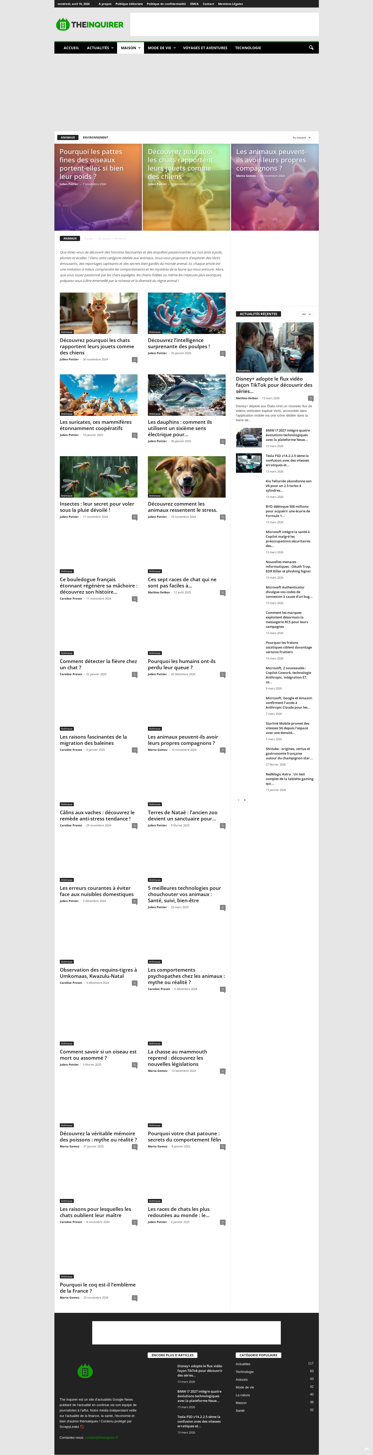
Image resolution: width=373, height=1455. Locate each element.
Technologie (248, 47)
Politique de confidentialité (166, 4)
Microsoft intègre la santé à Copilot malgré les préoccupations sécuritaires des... (288, 538)
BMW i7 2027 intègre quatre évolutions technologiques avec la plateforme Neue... (288, 435)
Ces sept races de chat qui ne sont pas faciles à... (182, 582)
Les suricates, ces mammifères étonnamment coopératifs (96, 425)
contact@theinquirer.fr (101, 1437)
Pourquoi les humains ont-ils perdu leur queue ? (182, 664)
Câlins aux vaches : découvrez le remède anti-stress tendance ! (97, 815)
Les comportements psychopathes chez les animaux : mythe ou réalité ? (186, 976)
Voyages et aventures (205, 47)
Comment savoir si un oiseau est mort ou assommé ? (98, 1054)
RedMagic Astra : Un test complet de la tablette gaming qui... (289, 779)
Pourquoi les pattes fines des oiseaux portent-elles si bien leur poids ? (92, 164)
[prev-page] (238, 800)
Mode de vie (162, 48)
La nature (104, 238)
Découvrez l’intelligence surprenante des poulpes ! (179, 343)
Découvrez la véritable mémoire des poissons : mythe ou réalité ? (98, 1136)
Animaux (68, 137)
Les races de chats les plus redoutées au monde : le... (179, 1212)
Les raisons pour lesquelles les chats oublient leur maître (95, 1212)
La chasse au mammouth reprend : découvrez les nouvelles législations (177, 1057)
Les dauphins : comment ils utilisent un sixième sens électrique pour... (180, 428)
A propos (105, 4)
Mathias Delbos (159, 592)
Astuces (242, 1379)
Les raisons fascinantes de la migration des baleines (93, 739)
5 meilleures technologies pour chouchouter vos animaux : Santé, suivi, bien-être (184, 894)
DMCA (194, 4)
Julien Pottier (69, 184)
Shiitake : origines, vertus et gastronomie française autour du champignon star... (289, 753)
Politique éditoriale (129, 4)
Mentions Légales (230, 4)
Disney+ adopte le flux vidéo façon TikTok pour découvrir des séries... (274, 385)
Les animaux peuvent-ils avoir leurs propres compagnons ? (271, 160)
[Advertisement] (224, 24)
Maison (131, 48)
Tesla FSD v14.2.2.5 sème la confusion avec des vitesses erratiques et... (287, 460)
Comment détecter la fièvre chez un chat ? (98, 664)
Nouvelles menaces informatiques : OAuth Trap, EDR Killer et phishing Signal (288, 566)
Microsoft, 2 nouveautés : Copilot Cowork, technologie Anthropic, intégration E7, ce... (288, 675)
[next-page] (244, 800)
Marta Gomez (246, 176)
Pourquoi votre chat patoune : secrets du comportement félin (184, 1136)
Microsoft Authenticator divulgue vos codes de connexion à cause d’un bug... (289, 592)
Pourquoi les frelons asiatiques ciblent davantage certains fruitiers (289, 647)
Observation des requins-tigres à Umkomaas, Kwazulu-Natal (98, 972)
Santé (240, 1411)
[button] (311, 48)
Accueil (71, 47)
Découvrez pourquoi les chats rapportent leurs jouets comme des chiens (180, 164)
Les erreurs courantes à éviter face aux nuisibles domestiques (97, 891)
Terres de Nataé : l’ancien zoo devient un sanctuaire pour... (183, 815)
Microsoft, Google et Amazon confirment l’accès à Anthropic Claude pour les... (289, 703)
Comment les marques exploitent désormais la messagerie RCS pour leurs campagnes (287, 619)
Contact (208, 4)
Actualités (100, 48)
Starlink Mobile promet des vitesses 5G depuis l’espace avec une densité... (287, 728)
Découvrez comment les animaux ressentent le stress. (182, 506)
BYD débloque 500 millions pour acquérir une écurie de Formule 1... (288, 511)
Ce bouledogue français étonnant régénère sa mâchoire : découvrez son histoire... (99, 585)
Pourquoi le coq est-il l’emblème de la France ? (98, 1287)
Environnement (95, 137)
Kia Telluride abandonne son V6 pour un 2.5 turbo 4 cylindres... (289, 486)
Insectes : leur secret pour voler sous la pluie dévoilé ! (97, 506)
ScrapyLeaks (69, 1427)
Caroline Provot (71, 598)
